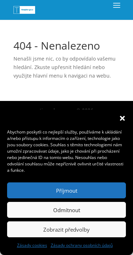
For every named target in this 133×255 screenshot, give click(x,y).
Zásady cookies (32, 245)
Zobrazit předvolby (66, 229)
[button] (122, 118)
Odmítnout (66, 210)
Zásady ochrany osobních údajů (82, 245)
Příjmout (66, 190)
